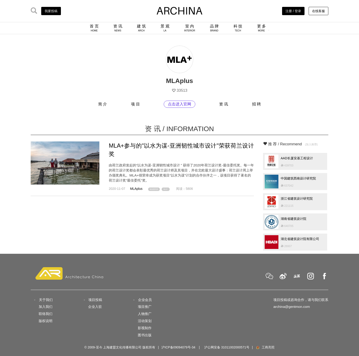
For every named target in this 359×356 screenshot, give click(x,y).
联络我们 (45, 314)
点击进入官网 (179, 104)
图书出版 (145, 335)
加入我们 (45, 307)
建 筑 (141, 28)
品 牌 (214, 28)
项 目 (135, 104)
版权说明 (45, 321)
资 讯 (117, 28)
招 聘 (256, 104)
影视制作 (145, 328)
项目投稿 (95, 300)
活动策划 (145, 321)
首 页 (94, 28)
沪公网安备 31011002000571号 (226, 347)
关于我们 (46, 300)
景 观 (164, 28)
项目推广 (145, 307)
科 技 (238, 28)
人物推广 (145, 314)
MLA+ (165, 189)
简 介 (102, 104)
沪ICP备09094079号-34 (178, 347)
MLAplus (136, 188)
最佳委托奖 (154, 189)
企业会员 (145, 300)
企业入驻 (95, 307)
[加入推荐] (311, 144)
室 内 (189, 28)
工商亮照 (265, 347)
